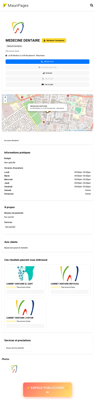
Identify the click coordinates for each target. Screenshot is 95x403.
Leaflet (68, 130)
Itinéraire (47, 73)
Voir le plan (47, 84)
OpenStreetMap (79, 130)
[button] (65, 104)
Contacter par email (47, 67)
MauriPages (18, 5)
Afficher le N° (47, 62)
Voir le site (47, 79)
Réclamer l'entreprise (54, 40)
